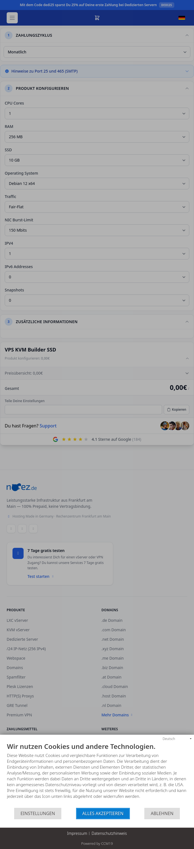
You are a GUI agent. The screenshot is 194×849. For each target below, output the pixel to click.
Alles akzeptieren (103, 813)
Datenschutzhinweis (109, 833)
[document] (97, 775)
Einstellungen (38, 813)
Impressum (77, 833)
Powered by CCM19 (97, 843)
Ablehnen (162, 813)
